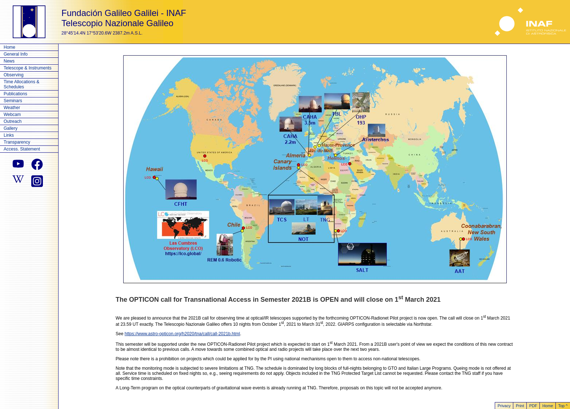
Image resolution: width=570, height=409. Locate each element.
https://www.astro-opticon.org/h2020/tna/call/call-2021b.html (182, 333)
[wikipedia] (18, 180)
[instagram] (37, 180)
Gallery (10, 128)
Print (520, 406)
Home (9, 47)
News (9, 61)
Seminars (13, 100)
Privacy (504, 406)
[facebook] (37, 164)
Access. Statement (22, 149)
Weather (12, 107)
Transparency (17, 142)
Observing (14, 74)
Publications (15, 93)
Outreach (12, 121)
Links (9, 135)
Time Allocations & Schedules (21, 84)
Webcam (12, 114)
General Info (16, 54)
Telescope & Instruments (27, 68)
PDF (533, 406)
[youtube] (18, 164)
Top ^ (562, 406)
